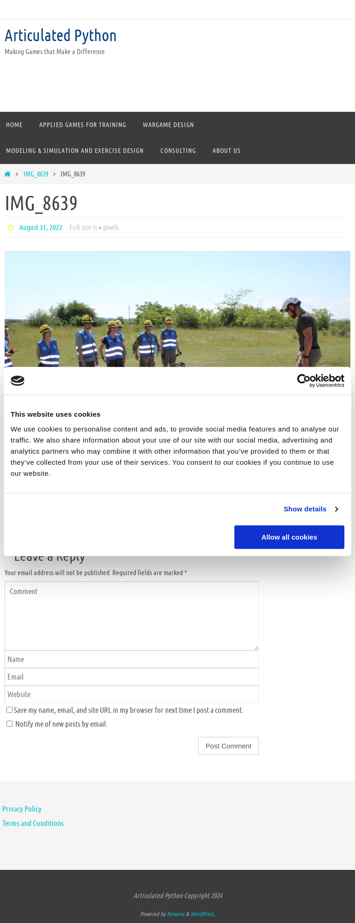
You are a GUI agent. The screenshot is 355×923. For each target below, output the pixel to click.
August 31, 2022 (40, 227)
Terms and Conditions (33, 823)
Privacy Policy (22, 809)
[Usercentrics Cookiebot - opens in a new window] (303, 381)
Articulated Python (61, 35)
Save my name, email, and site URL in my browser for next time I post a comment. (129, 710)
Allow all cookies (289, 537)
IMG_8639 (36, 174)
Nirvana (175, 914)
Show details (305, 509)
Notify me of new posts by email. (61, 724)
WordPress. (202, 914)
